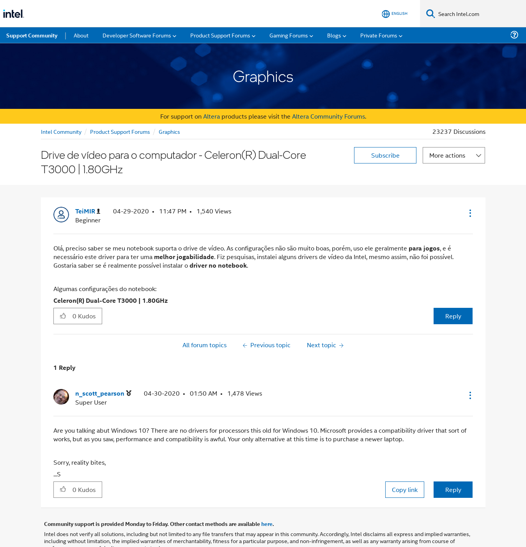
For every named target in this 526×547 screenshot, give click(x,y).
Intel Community (61, 131)
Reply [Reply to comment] (453, 489)
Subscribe (385, 155)
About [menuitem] (81, 35)
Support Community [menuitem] (31, 35)
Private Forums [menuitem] (378, 35)
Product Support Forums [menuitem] (220, 35)
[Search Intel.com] (480, 14)
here (267, 523)
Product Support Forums (120, 131)
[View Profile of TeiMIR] (87, 211)
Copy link (405, 489)
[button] (469, 213)
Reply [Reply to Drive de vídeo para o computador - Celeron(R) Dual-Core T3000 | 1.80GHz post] (453, 315)
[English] (394, 13)
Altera (211, 116)
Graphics (169, 131)
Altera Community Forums (328, 116)
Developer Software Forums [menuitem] (137, 35)
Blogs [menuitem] (334, 35)
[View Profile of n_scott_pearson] (103, 393)
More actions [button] (447, 155)
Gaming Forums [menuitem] (288, 35)
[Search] (430, 13)
